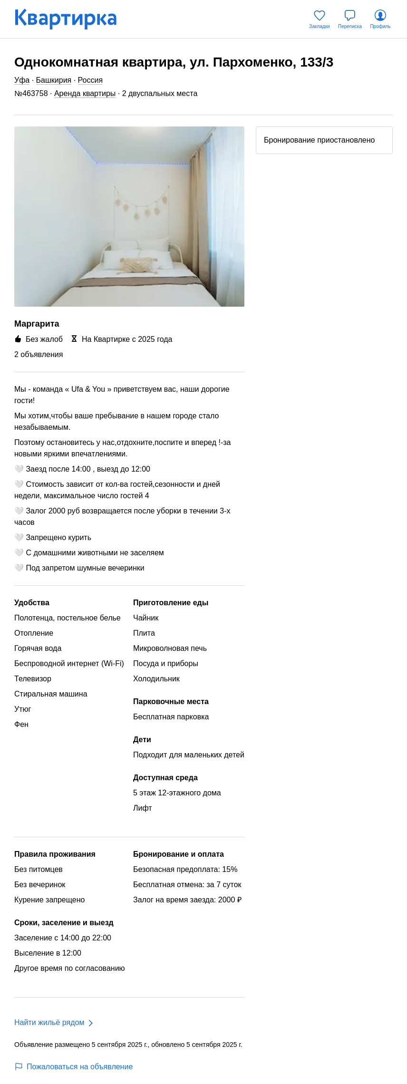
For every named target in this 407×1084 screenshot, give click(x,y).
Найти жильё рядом (49, 1022)
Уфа (21, 80)
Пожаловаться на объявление (73, 1067)
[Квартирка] (72, 19)
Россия (90, 80)
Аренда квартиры (85, 93)
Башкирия (54, 80)
